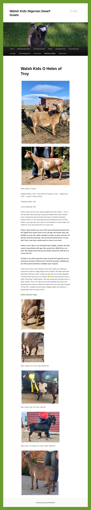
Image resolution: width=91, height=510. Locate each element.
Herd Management (24, 53)
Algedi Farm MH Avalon (33, 366)
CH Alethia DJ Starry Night (39, 446)
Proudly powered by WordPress (45, 502)
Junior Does (37, 53)
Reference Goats (49, 53)
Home (12, 49)
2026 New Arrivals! (39, 49)
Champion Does (60, 49)
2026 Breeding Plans (23, 49)
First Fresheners (74, 49)
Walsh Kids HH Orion (32, 407)
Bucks (50, 49)
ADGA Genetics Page (29, 295)
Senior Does (62, 53)
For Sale (12, 53)
